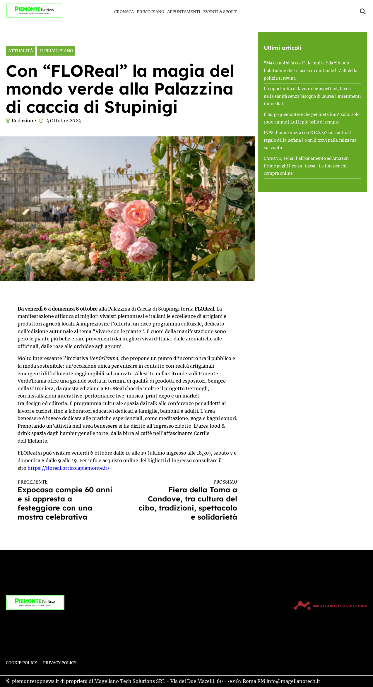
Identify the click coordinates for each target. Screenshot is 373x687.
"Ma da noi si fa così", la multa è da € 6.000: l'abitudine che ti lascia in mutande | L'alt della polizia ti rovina (310, 70)
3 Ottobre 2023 (63, 121)
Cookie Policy (21, 662)
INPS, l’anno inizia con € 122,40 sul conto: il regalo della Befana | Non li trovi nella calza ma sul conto (310, 140)
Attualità (20, 50)
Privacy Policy (59, 662)
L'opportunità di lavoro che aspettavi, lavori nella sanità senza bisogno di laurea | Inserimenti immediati (312, 96)
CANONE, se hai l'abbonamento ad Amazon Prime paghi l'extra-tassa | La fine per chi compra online (306, 166)
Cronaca (124, 11)
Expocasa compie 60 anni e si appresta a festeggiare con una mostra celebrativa (67, 500)
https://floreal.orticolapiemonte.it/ (68, 468)
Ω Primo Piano (56, 50)
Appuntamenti (183, 11)
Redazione (24, 121)
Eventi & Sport (220, 11)
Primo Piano (150, 11)
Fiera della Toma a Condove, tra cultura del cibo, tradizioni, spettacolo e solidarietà (187, 500)
